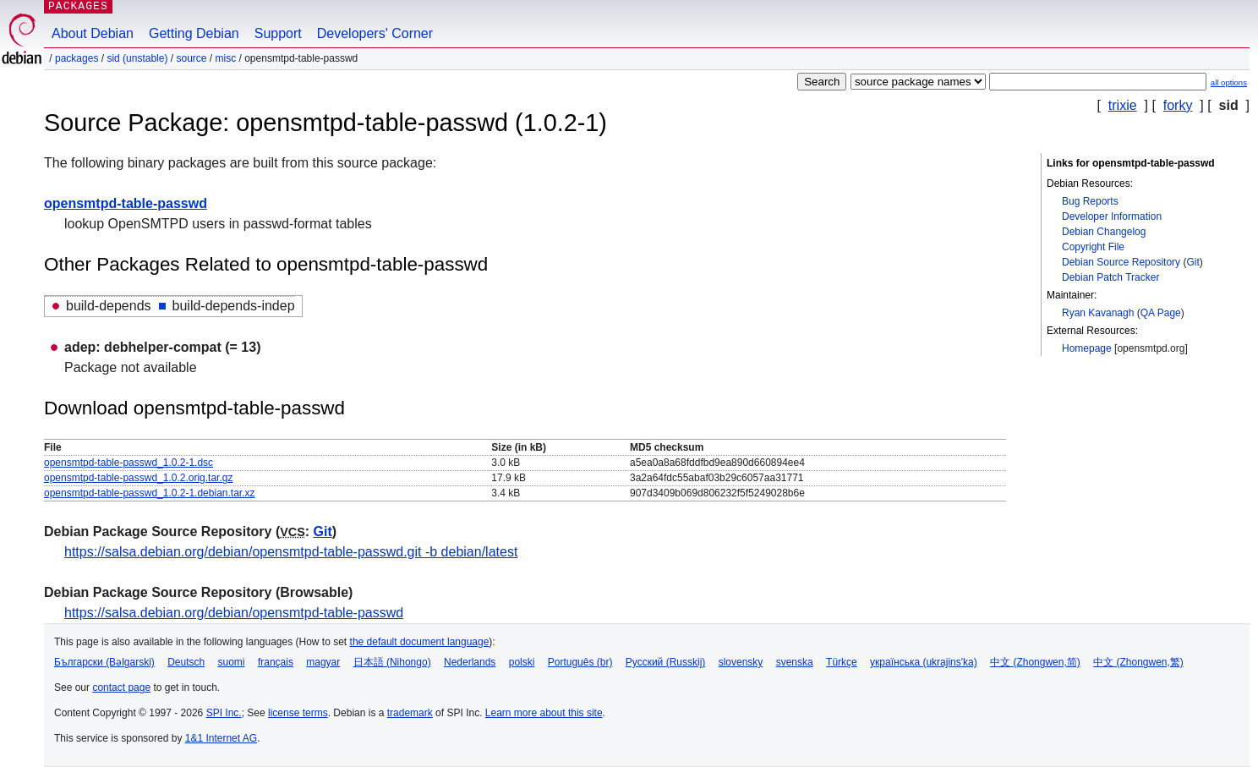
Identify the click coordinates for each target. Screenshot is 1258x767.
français (275, 662)
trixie (1122, 105)
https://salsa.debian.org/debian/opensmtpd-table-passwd (233, 612)
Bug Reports (1090, 201)
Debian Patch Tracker (1110, 277)
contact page (121, 687)
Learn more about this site (544, 713)
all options (1229, 82)
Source (191, 58)
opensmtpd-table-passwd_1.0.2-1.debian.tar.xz (149, 493)
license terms (298, 713)
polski (522, 662)
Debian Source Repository (1121, 262)
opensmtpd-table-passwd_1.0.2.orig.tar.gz (138, 478)
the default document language (420, 642)
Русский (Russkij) (666, 662)
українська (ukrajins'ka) (923, 662)
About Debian (93, 33)
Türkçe (841, 662)
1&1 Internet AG (221, 738)
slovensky (741, 662)
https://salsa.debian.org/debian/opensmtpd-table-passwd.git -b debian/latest (290, 552)
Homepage (1087, 348)
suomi (231, 662)
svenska (794, 662)
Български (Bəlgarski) (104, 662)
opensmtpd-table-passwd (125, 203)
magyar (323, 662)
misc (226, 58)
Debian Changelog (1104, 232)
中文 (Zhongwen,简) (1035, 662)
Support (278, 33)
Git (1192, 262)
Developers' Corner (375, 33)
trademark (410, 713)
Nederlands (469, 662)
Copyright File (1093, 247)
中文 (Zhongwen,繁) (1138, 662)
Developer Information (1112, 216)
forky (1178, 105)
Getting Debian (194, 33)
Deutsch (186, 662)
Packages (76, 58)
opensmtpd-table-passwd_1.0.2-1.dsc (128, 462)
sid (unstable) (137, 58)
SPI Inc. (224, 713)
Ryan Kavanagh (1098, 313)
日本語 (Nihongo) (392, 662)
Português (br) (580, 662)
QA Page (1160, 313)
